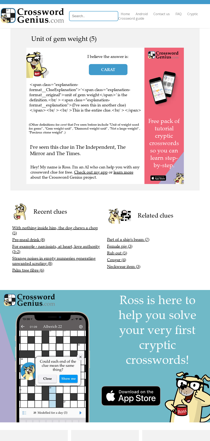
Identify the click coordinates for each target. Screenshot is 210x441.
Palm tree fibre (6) (28, 270)
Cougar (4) (116, 259)
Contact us (171, 14)
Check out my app (91, 172)
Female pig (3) (119, 246)
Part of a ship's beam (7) (128, 239)
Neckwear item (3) (123, 266)
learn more (123, 172)
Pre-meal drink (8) (28, 239)
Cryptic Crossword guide (149, 18)
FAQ (188, 14)
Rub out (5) (117, 253)
